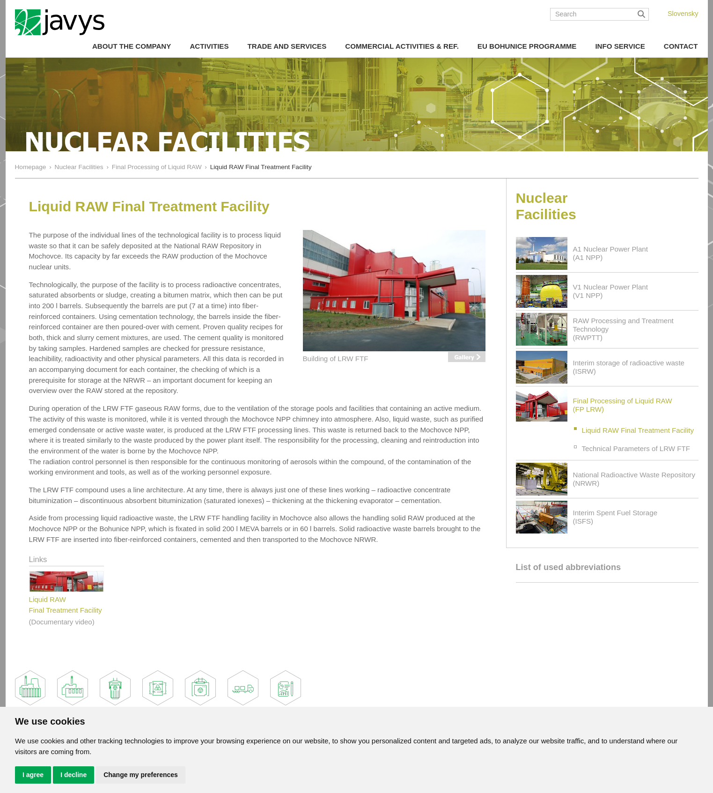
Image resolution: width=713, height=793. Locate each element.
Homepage (30, 166)
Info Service (620, 46)
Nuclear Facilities (79, 166)
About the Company (131, 46)
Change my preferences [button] (140, 774)
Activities (209, 46)
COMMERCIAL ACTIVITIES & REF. (402, 46)
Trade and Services (286, 46)
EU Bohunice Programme (527, 46)
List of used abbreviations (568, 567)
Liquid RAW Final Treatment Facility (638, 430)
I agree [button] (33, 774)
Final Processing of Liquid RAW (157, 166)
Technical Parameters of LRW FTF (636, 448)
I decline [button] (73, 774)
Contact (681, 46)
